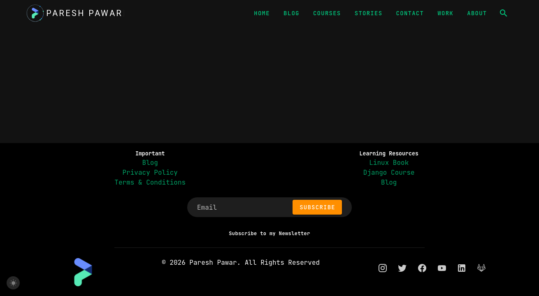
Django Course (389, 172)
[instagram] (383, 268)
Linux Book (389, 162)
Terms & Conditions (150, 182)
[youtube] (442, 268)
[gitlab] (481, 268)
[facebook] (422, 268)
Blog (150, 162)
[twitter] (402, 268)
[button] (504, 13)
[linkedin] (462, 268)
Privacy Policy (150, 172)
